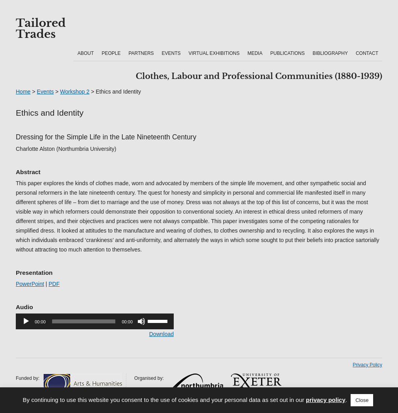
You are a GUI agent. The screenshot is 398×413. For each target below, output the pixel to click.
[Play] (26, 321)
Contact (367, 53)
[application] (95, 321)
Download (161, 334)
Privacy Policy (367, 365)
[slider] (84, 321)
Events (171, 53)
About (85, 53)
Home (23, 91)
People (110, 53)
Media (255, 53)
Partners (141, 53)
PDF (54, 284)
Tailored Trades (41, 29)
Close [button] (361, 400)
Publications (287, 53)
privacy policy (325, 399)
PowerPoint (30, 284)
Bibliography (330, 53)
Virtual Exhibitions (213, 53)
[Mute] (141, 321)
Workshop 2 (74, 91)
